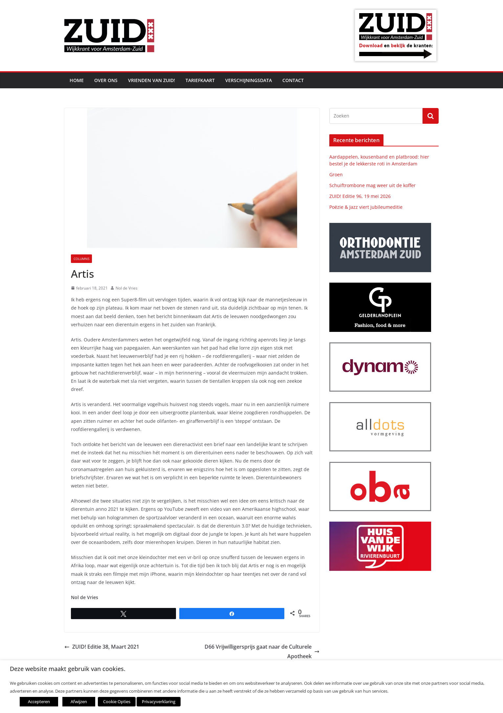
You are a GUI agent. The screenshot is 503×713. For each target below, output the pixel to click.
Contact (293, 80)
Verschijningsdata (248, 80)
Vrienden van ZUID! (151, 80)
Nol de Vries (127, 288)
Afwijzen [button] (79, 701)
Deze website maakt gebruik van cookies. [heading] (67, 669)
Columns (81, 258)
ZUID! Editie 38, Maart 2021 (101, 646)
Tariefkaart (200, 80)
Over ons (106, 80)
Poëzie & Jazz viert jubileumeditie (366, 207)
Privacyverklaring (158, 701)
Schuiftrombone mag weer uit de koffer (372, 185)
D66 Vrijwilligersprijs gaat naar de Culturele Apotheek (262, 651)
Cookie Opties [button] (116, 701)
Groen (336, 174)
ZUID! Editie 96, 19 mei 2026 (360, 196)
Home (77, 80)
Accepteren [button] (39, 701)
